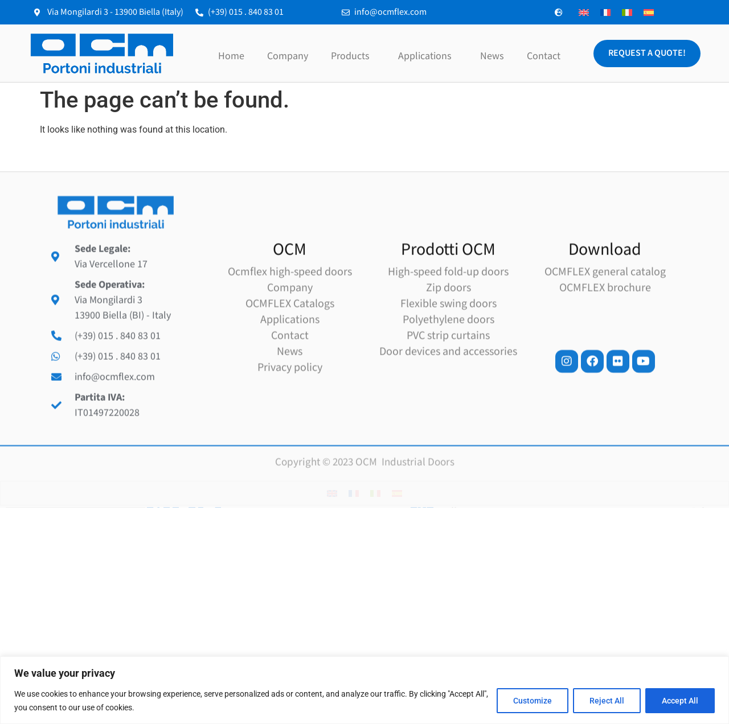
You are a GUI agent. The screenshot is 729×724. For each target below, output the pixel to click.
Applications (427, 56)
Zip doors (448, 380)
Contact (543, 56)
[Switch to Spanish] (649, 12)
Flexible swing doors (448, 396)
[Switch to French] (605, 12)
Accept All (680, 700)
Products (353, 56)
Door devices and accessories (448, 444)
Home (231, 56)
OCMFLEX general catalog (605, 364)
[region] (364, 690)
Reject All (606, 700)
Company (287, 56)
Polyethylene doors (448, 412)
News (492, 56)
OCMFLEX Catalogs (289, 396)
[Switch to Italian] (627, 12)
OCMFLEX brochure (605, 380)
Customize (532, 700)
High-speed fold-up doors (448, 364)
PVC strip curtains (448, 428)
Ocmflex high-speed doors (290, 364)
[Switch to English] (584, 12)
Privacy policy (289, 459)
